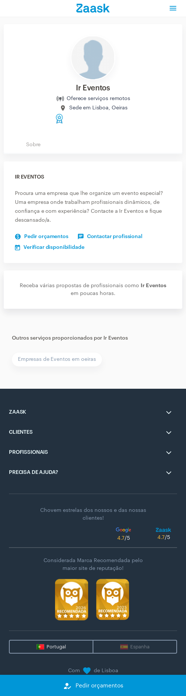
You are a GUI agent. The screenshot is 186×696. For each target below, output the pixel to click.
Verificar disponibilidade (49, 247)
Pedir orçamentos (41, 237)
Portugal (56, 646)
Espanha (140, 646)
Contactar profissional (110, 237)
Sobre (33, 144)
